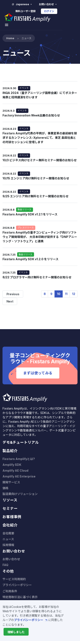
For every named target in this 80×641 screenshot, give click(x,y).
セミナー (10, 504)
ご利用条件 (10, 587)
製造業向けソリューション (20, 489)
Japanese (39, 4)
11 (66, 289)
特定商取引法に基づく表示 (20, 592)
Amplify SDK (12, 460)
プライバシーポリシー (31, 620)
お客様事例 (12, 512)
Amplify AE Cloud (15, 466)
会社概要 (8, 529)
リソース (10, 496)
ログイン (67, 11)
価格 (5, 483)
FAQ (5, 560)
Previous (12, 289)
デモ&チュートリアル (21, 438)
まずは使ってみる (37, 368)
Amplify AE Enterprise (19, 472)
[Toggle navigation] (73, 18)
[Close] (16, 632)
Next (9, 297)
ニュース (8, 534)
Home (10, 33)
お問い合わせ (65, 4)
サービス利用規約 (14, 574)
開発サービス (11, 478)
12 (73, 289)
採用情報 (8, 540)
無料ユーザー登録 (43, 11)
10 (58, 289)
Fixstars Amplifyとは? (19, 454)
